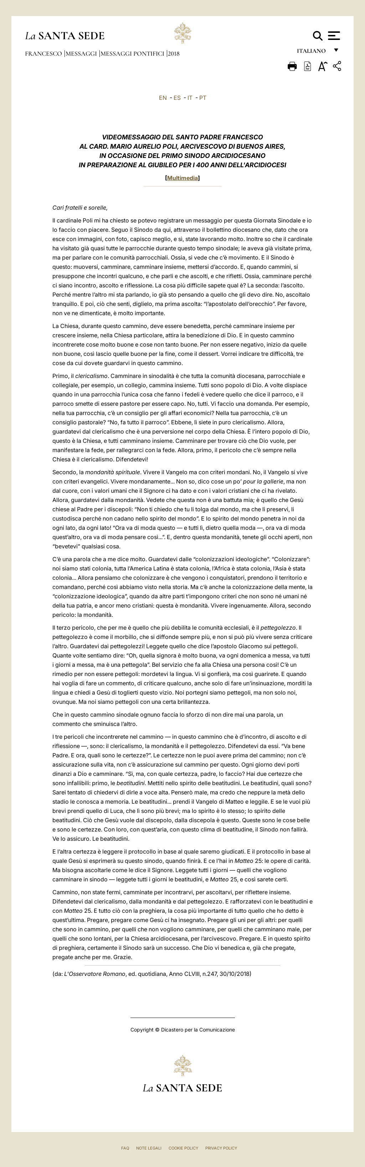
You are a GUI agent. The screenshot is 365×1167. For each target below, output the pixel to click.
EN (163, 97)
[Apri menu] (333, 36)
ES (177, 97)
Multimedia (182, 177)
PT (202, 97)
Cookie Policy (183, 1148)
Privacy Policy (221, 1148)
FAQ (125, 1148)
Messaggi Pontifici (133, 53)
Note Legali (148, 1148)
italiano (312, 52)
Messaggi (82, 53)
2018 (174, 53)
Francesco (44, 53)
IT (189, 97)
